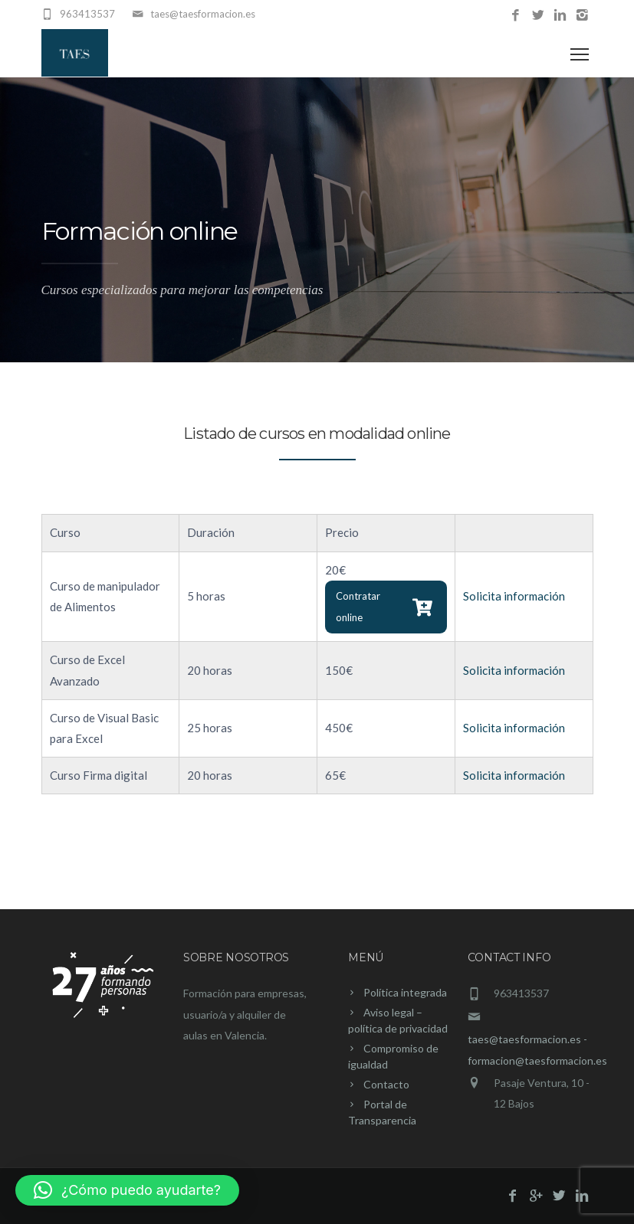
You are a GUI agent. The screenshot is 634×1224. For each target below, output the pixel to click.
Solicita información (514, 596)
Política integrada (405, 992)
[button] (127, 1190)
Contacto (386, 1084)
